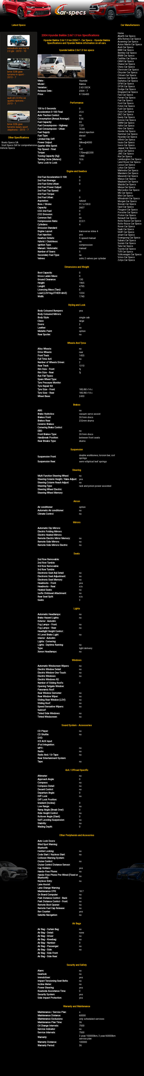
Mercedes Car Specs (128, 190)
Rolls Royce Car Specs (129, 220)
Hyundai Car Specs (127, 136)
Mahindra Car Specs (128, 170)
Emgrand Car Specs (128, 92)
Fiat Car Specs (125, 100)
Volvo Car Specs (126, 257)
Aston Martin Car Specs (130, 44)
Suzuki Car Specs (127, 243)
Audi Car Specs (125, 47)
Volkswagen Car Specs (129, 254)
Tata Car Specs (125, 246)
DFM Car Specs (126, 83)
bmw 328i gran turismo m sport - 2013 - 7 (16, 74)
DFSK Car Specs (126, 86)
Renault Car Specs (127, 218)
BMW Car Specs (126, 55)
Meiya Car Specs (126, 187)
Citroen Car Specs (127, 75)
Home (121, 33)
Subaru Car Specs (127, 240)
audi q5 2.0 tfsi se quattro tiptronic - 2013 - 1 (16, 101)
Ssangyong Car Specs (129, 237)
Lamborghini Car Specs (129, 159)
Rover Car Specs (126, 226)
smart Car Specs (126, 234)
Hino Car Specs (126, 128)
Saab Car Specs (126, 229)
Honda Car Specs (126, 131)
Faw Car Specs (125, 94)
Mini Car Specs (125, 195)
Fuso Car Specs (126, 111)
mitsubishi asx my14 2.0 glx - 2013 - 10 (18, 49)
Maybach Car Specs (128, 181)
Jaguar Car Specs (127, 148)
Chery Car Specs (126, 66)
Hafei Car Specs (126, 125)
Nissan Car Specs (127, 204)
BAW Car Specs (126, 50)
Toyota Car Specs (127, 248)
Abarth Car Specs (126, 36)
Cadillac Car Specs (127, 58)
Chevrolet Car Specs (128, 69)
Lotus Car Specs (126, 167)
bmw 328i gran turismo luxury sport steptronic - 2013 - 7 (18, 127)
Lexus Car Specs (126, 164)
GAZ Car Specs (125, 114)
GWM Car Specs (126, 122)
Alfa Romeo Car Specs (129, 38)
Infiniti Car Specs (126, 139)
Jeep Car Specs (126, 150)
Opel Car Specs (126, 206)
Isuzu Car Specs (126, 142)
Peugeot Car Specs (128, 209)
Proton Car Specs (127, 215)
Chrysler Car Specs (127, 72)
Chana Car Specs (126, 64)
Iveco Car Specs (126, 145)
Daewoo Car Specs (127, 78)
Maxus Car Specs (127, 178)
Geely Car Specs (126, 117)
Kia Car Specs (125, 156)
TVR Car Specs (125, 251)
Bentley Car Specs (127, 52)
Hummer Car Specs (128, 134)
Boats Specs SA (9, 142)
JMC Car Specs (126, 153)
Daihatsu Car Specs (128, 80)
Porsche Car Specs (128, 212)
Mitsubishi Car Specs (129, 198)
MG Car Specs (125, 192)
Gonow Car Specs (127, 120)
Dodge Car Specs (127, 89)
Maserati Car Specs (128, 176)
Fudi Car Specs (125, 108)
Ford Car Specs (126, 103)
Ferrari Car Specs (126, 97)
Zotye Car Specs (126, 260)
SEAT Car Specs (126, 232)
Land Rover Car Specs (129, 162)
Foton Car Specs (126, 106)
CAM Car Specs (126, 61)
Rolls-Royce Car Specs (129, 223)
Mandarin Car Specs (128, 173)
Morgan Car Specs (127, 201)
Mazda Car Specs (127, 184)
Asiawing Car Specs (128, 41)
